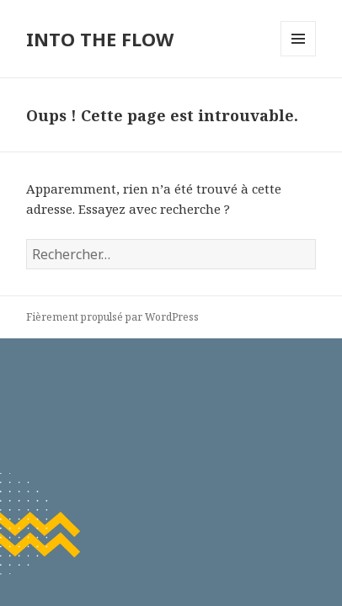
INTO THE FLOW (100, 38)
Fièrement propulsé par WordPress (112, 317)
